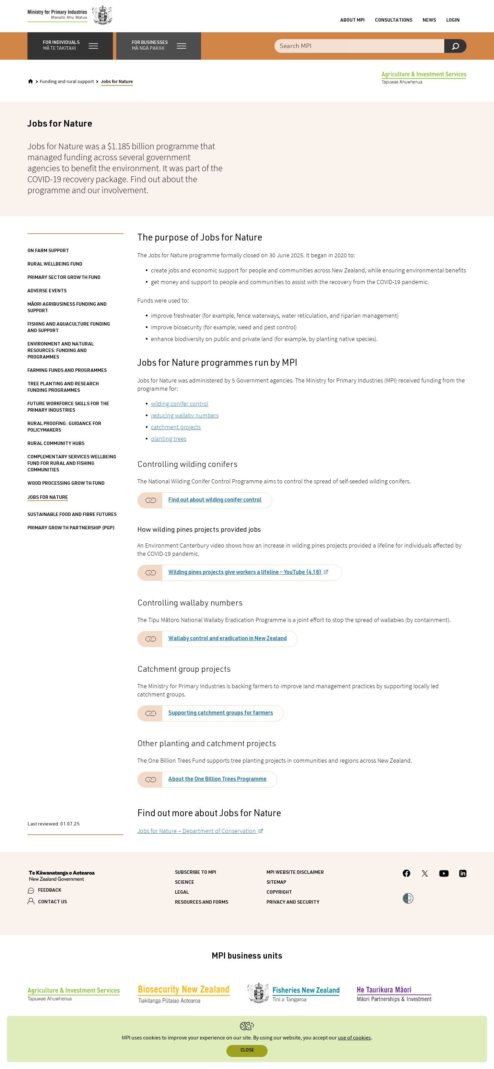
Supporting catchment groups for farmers (220, 715)
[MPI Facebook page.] (407, 876)
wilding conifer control (179, 406)
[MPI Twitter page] (425, 876)
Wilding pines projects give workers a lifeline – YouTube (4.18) (245, 575)
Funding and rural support (67, 84)
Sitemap (276, 884)
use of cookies (354, 1038)
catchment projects (176, 429)
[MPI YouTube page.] (444, 876)
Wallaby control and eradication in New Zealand (227, 641)
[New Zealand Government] (61, 878)
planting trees (168, 441)
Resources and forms (201, 904)
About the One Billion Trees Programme (217, 782)
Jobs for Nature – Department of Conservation (197, 833)
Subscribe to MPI (195, 874)
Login (453, 21)
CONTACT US (52, 904)
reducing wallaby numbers (185, 417)
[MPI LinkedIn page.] (463, 876)
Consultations (393, 21)
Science (184, 884)
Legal (182, 894)
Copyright (279, 894)
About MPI (352, 21)
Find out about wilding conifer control (214, 502)
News (429, 21)
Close (247, 1050)
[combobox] (370, 48)
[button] (70, 48)
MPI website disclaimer (295, 874)
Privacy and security (293, 904)
